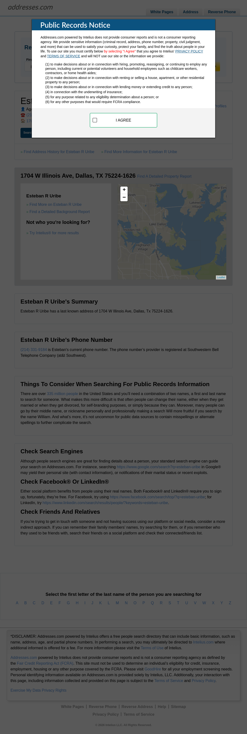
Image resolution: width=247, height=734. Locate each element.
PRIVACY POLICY (189, 51)
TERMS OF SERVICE (63, 56)
